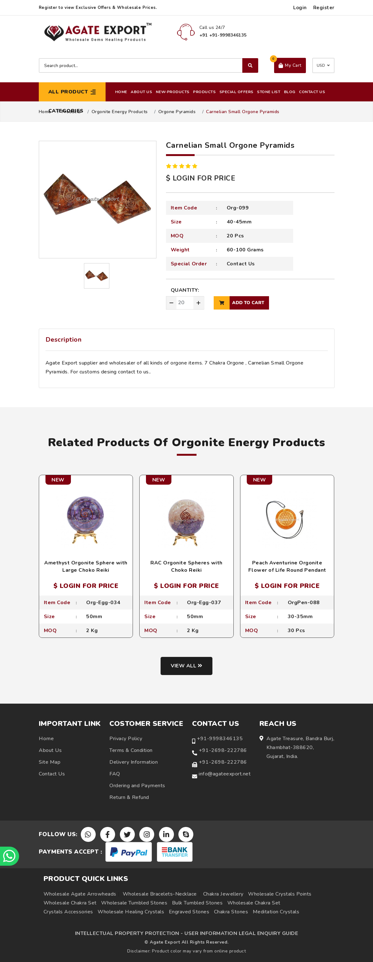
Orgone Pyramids (177, 112)
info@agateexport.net (225, 774)
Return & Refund (129, 797)
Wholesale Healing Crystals (131, 911)
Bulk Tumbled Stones (197, 902)
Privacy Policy (125, 738)
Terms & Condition (131, 750)
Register (324, 7)
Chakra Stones (231, 911)
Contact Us (312, 91)
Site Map (49, 762)
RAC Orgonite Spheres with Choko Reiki (186, 566)
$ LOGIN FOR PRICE (200, 178)
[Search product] (148, 65)
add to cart (239, 303)
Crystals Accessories (68, 911)
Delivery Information (133, 762)
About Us (141, 91)
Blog (289, 91)
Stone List (268, 91)
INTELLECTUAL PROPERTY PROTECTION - (129, 933)
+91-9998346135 (220, 738)
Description (63, 339)
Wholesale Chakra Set (70, 902)
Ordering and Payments (137, 785)
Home (121, 91)
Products (204, 91)
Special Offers (236, 91)
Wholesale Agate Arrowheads (80, 893)
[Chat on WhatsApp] (9, 856)
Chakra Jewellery (223, 893)
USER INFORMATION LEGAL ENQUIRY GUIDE (241, 933)
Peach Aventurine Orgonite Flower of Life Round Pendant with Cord (287, 570)
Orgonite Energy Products (120, 112)
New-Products (173, 91)
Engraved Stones (189, 911)
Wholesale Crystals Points (280, 893)
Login (300, 7)
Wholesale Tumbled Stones (134, 902)
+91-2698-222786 (223, 750)
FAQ (114, 774)
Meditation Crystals (276, 911)
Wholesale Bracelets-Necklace (160, 893)
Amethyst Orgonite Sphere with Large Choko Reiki (86, 566)
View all (186, 665)
